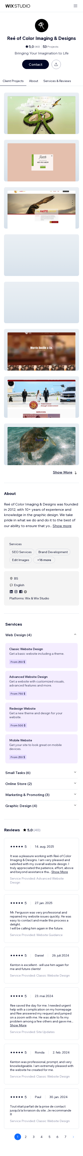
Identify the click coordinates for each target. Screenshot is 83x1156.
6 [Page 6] (57, 1137)
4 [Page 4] (41, 1137)
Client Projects (13, 81)
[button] (41, 113)
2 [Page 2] (26, 1137)
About (33, 81)
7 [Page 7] (65, 1137)
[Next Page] (73, 1137)
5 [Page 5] (49, 1137)
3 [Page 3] (34, 1137)
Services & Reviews (57, 81)
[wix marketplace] (17, 6)
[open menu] (75, 6)
